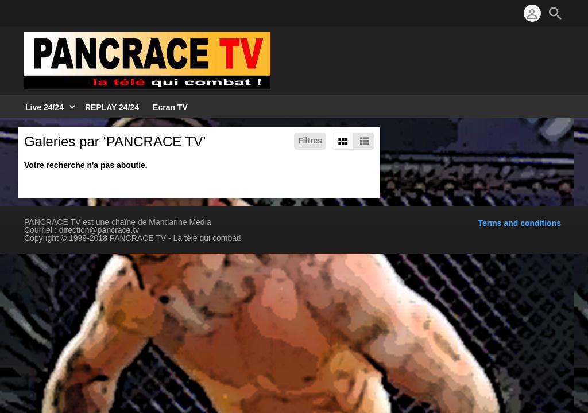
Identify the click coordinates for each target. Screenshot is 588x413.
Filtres (310, 140)
